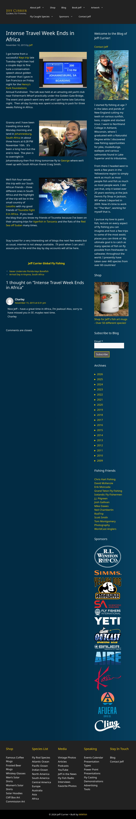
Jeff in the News (67, 774)
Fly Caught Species (43, 16)
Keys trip (24, 57)
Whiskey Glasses (16, 773)
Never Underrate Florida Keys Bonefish (28, 271)
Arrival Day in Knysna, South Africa (26, 274)
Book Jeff (80, 7)
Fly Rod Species (41, 757)
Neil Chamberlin (103, 509)
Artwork (98, 7)
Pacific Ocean (40, 765)
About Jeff (38, 7)
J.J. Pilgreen (101, 498)
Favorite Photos (67, 786)
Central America (41, 782)
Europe (36, 786)
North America (40, 774)
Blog (63, 7)
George (65, 160)
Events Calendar (93, 757)
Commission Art (15, 801)
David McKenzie (103, 483)
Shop (52, 7)
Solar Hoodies (14, 793)
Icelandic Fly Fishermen (108, 494)
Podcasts (63, 765)
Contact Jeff (85, 16)
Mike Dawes (101, 506)
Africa (35, 798)
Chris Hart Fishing (104, 479)
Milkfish (83, 814)
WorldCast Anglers (105, 529)
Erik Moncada (102, 487)
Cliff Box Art (13, 797)
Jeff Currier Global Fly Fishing (46, 263)
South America (40, 778)
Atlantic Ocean (40, 761)
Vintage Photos (67, 757)
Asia (34, 794)
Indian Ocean (40, 769)
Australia (37, 790)
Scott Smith (101, 517)
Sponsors (67, 16)
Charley (19, 299)
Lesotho (11, 206)
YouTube (63, 769)
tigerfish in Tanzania (45, 221)
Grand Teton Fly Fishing (108, 490)
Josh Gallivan (101, 502)
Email (98, 341)
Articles (62, 761)
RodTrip (98, 513)
